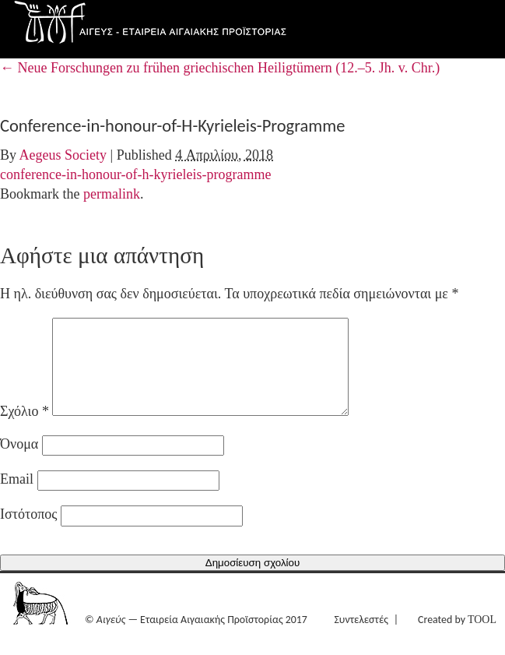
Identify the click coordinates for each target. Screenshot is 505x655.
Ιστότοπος (28, 533)
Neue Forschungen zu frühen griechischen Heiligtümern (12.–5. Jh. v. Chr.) (220, 68)
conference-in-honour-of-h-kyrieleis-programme (135, 174)
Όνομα (19, 462)
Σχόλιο (24, 430)
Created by (457, 638)
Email (16, 497)
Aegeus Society (63, 155)
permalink (111, 194)
